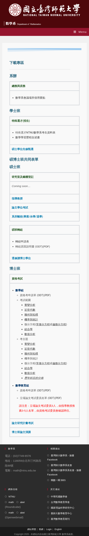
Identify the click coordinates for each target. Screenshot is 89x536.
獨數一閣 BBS (58, 480)
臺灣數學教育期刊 (60, 519)
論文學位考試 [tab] (20, 207)
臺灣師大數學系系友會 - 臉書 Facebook (64, 472)
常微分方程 (43, 363)
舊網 (41, 529)
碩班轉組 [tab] (17, 229)
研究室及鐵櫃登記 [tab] (22, 177)
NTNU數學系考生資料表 (40, 132)
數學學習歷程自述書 (27, 137)
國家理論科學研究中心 (62, 507)
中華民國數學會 (59, 496)
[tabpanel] (44, 97)
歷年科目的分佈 (33, 378)
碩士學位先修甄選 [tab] (22, 149)
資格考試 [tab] (17, 278)
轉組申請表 (22, 241)
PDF (46, 246)
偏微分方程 (59, 363)
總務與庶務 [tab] (18, 86)
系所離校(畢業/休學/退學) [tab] (27, 216)
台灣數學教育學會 (60, 502)
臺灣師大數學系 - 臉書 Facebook (60, 457)
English (58, 529)
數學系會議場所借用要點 (30, 97)
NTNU (12, 496)
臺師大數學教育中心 (61, 513)
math (11, 502)
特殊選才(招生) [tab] (21, 120)
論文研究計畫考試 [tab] (22, 423)
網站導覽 (31, 529)
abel (22, 502)
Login (49, 529)
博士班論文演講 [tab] (21, 432)
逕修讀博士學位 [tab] (21, 258)
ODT (39, 246)
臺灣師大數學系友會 (61, 465)
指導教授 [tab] (17, 198)
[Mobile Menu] (80, 31)
